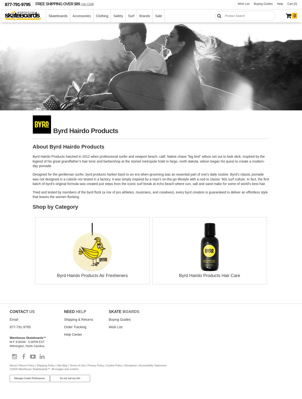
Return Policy (27, 365)
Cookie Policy (114, 365)
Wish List (244, 4)
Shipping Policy (46, 365)
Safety (118, 16)
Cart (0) (292, 4)
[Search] (245, 16)
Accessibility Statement (152, 365)
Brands (144, 16)
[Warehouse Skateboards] (25, 16)
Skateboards (58, 16)
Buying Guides (263, 4)
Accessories (82, 16)
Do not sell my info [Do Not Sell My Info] (70, 378)
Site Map (62, 365)
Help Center (73, 334)
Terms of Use (78, 365)
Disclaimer (130, 365)
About (13, 365)
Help (280, 4)
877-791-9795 (17, 4)
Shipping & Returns (78, 319)
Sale (158, 16)
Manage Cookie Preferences (29, 378)
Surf (131, 16)
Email (14, 319)
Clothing (102, 16)
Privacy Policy (95, 365)
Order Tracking (75, 327)
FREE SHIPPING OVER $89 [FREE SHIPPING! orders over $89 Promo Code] (65, 4)
